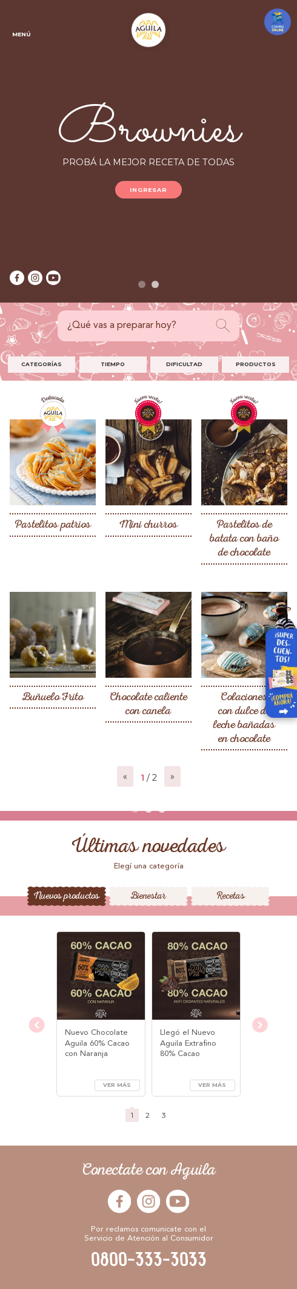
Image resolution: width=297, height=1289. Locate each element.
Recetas (230, 896)
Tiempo (113, 364)
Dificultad (184, 364)
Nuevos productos (66, 896)
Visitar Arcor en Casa (276, 664)
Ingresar (149, 189)
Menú (21, 22)
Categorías (41, 364)
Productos (256, 364)
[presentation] (37, 1026)
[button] (141, 284)
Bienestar (148, 896)
